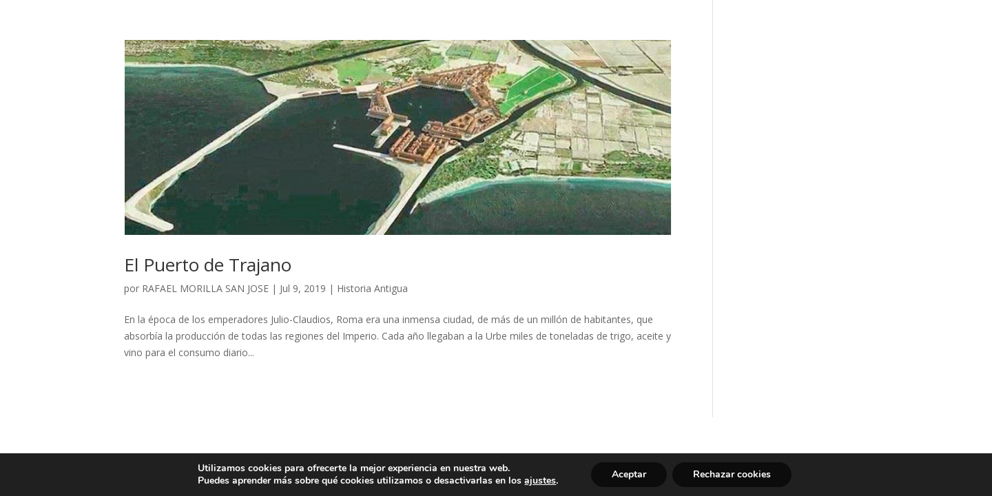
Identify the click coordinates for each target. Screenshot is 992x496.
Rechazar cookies (732, 474)
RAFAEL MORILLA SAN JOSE (205, 288)
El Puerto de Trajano (207, 264)
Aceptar (629, 474)
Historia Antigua (372, 288)
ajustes (540, 481)
